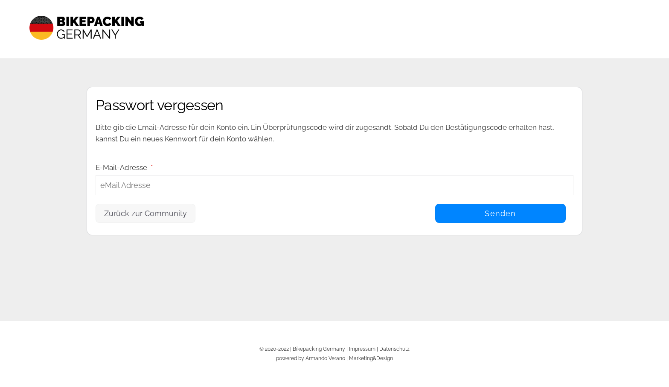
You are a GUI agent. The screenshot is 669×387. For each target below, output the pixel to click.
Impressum (362, 349)
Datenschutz (394, 349)
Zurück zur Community (145, 213)
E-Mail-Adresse (124, 167)
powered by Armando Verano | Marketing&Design (334, 358)
